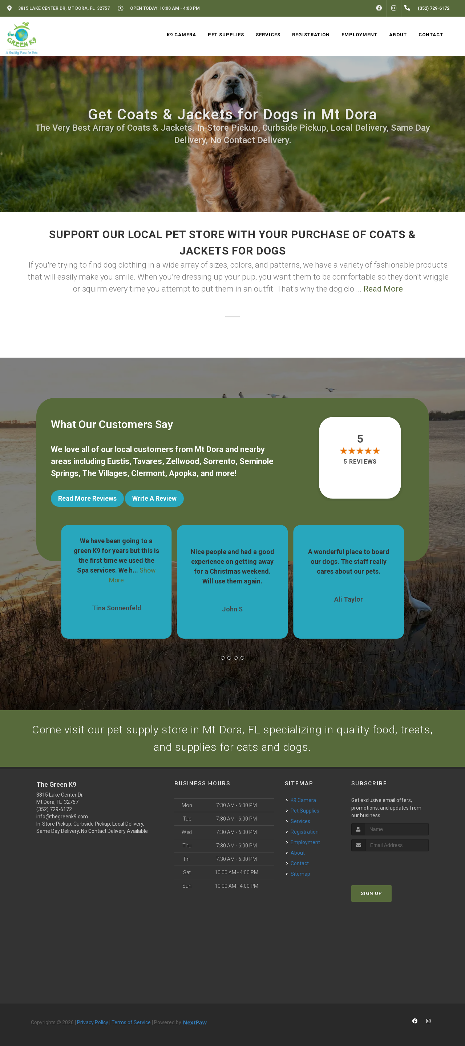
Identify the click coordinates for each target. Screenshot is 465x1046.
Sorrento (219, 461)
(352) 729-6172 (54, 809)
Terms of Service (131, 1022)
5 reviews (360, 462)
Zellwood (182, 461)
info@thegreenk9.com (62, 816)
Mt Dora (209, 449)
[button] (223, 658)
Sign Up (371, 893)
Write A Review (154, 498)
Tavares (147, 461)
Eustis (118, 461)
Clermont (148, 473)
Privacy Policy (92, 1022)
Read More (383, 288)
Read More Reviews (87, 498)
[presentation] (390, 865)
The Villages (104, 473)
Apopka (183, 473)
